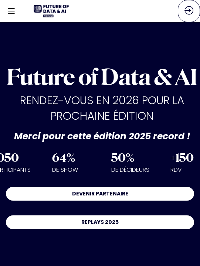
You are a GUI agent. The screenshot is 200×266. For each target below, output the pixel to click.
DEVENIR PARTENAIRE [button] (100, 193)
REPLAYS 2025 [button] (100, 222)
